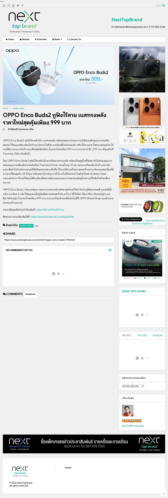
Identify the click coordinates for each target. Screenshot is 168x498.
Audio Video (18, 108)
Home (10, 39)
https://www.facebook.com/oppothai (52, 216)
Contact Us (74, 39)
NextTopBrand (127, 20)
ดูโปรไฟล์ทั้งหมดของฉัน (133, 425)
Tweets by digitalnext (142, 223)
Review (24, 39)
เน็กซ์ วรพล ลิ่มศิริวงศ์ (131, 420)
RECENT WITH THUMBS (134, 291)
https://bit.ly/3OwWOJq (50, 209)
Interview (41, 39)
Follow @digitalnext (155, 220)
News (57, 39)
